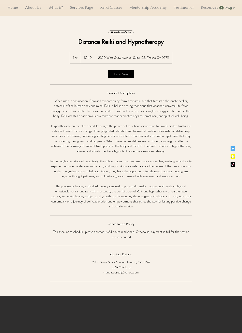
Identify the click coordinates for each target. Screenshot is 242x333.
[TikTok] (233, 164)
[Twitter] (233, 148)
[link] (121, 74)
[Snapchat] (233, 156)
